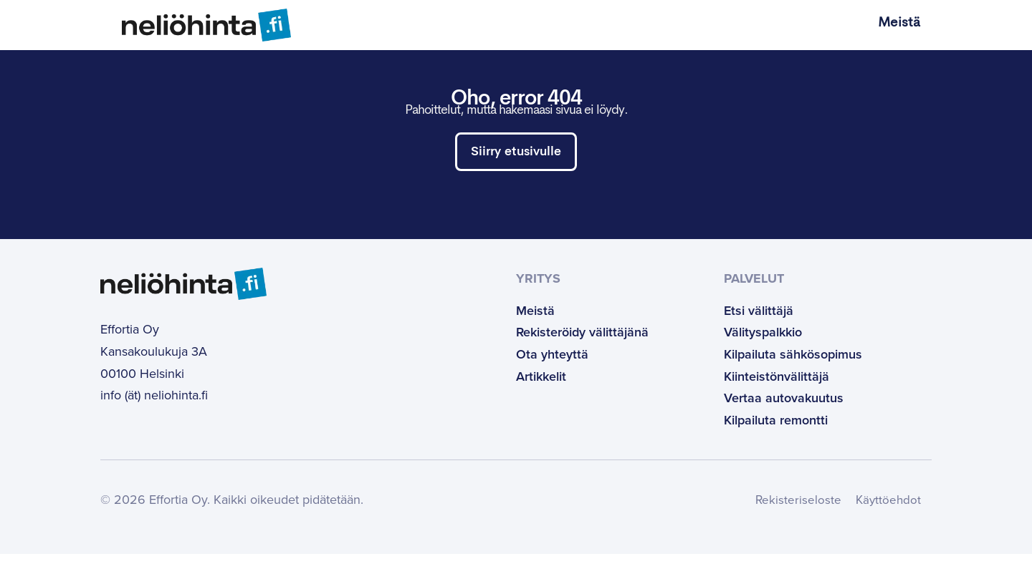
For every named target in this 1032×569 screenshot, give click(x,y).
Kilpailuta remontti (776, 435)
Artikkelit (541, 391)
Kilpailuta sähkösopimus (793, 369)
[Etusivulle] (195, 25)
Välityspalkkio (763, 348)
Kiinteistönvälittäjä (776, 391)
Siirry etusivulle (516, 154)
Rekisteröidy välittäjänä (582, 348)
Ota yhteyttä (552, 369)
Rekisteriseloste (794, 515)
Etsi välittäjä (758, 326)
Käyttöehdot (886, 515)
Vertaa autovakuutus (784, 413)
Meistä (899, 23)
